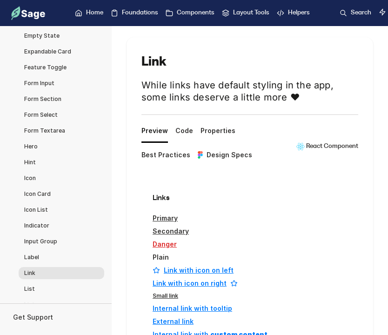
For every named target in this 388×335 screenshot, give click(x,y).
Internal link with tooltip (192, 308)
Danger (165, 244)
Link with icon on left (193, 270)
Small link (165, 295)
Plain (161, 257)
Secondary (171, 231)
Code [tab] (184, 130)
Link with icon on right (195, 283)
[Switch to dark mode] (382, 12)
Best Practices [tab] (165, 155)
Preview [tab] (154, 130)
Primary (165, 218)
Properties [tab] (218, 130)
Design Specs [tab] (225, 155)
